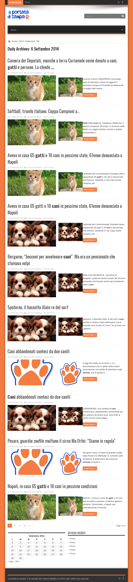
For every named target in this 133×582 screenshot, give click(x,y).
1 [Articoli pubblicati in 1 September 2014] (12, 543)
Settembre (30, 41)
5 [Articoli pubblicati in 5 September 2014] (44, 543)
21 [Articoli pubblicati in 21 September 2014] (61, 550)
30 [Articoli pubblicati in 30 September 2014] (20, 558)
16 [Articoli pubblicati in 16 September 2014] (20, 550)
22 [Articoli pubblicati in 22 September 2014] (12, 554)
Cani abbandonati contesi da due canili (39, 351)
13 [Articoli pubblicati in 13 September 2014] (53, 546)
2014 (21, 41)
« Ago (10, 561)
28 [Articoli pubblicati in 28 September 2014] (61, 554)
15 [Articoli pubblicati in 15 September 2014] (12, 550)
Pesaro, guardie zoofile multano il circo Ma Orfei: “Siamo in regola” (61, 440)
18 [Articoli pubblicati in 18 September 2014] (37, 550)
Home (14, 41)
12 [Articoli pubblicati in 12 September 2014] (45, 546)
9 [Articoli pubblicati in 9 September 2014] (20, 546)
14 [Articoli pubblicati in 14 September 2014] (61, 546)
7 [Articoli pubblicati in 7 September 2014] (60, 543)
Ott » (17, 561)
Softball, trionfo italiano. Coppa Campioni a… (44, 111)
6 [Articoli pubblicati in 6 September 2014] (52, 543)
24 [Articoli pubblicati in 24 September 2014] (28, 554)
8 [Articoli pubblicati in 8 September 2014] (12, 546)
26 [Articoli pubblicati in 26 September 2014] (45, 554)
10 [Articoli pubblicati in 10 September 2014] (28, 546)
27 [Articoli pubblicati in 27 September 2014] (53, 554)
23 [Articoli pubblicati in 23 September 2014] (20, 554)
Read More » (90, 95)
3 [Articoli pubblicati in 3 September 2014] (28, 543)
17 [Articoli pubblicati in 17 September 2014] (28, 550)
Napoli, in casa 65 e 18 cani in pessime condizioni (52, 486)
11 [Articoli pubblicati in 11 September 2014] (37, 546)
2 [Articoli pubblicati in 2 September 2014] (20, 543)
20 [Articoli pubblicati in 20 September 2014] (53, 550)
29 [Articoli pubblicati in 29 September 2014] (12, 558)
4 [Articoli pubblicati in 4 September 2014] (36, 543)
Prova (27, 2)
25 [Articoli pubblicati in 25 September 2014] (37, 554)
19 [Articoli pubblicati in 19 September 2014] (45, 550)
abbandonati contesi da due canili (39, 396)
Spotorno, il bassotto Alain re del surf (38, 307)
